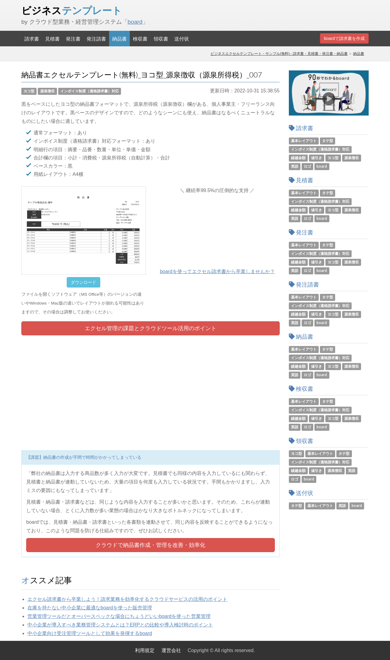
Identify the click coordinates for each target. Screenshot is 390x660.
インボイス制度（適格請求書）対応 (89, 91)
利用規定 (144, 650)
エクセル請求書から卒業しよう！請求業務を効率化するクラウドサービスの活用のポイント (127, 599)
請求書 (31, 38)
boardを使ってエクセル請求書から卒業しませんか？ (217, 271)
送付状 (181, 38)
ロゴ (307, 166)
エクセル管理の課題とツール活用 (150, 328)
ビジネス (71, 10)
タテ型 (327, 140)
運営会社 (171, 650)
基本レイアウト (304, 140)
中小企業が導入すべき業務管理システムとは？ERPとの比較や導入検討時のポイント (120, 624)
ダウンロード (83, 282)
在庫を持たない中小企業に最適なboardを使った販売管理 (89, 607)
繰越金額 (298, 157)
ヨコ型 (28, 91)
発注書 (73, 38)
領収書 (161, 38)
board (135, 22)
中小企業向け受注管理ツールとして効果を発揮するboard (89, 633)
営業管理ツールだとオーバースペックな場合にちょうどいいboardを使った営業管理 (119, 616)
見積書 (52, 38)
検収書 (140, 38)
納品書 (119, 38)
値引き (316, 157)
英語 (294, 166)
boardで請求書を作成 (344, 38)
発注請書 (96, 38)
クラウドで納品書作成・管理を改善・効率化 (150, 545)
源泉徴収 (47, 91)
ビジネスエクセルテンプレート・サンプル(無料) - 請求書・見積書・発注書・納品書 (279, 54)
